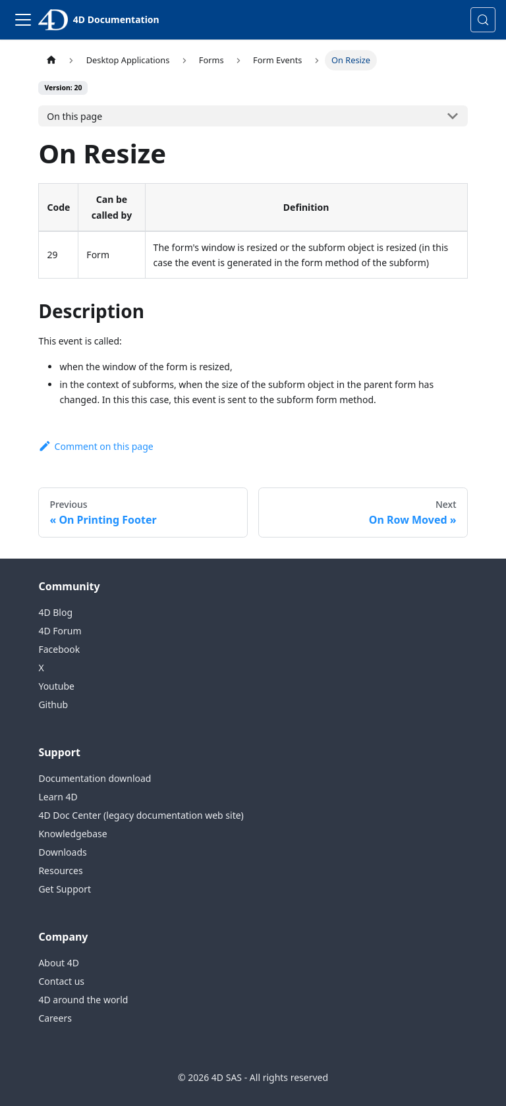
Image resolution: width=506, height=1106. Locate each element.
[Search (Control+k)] (482, 19)
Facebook (59, 649)
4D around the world (83, 999)
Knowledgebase (72, 833)
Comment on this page (95, 446)
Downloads (62, 852)
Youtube (56, 686)
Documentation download (94, 778)
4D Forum (59, 630)
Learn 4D (57, 796)
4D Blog (55, 612)
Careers (54, 1018)
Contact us (61, 981)
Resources (60, 870)
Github (53, 704)
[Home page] (50, 60)
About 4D (58, 962)
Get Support (64, 889)
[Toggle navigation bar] (23, 20)
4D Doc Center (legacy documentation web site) (140, 815)
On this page (74, 116)
